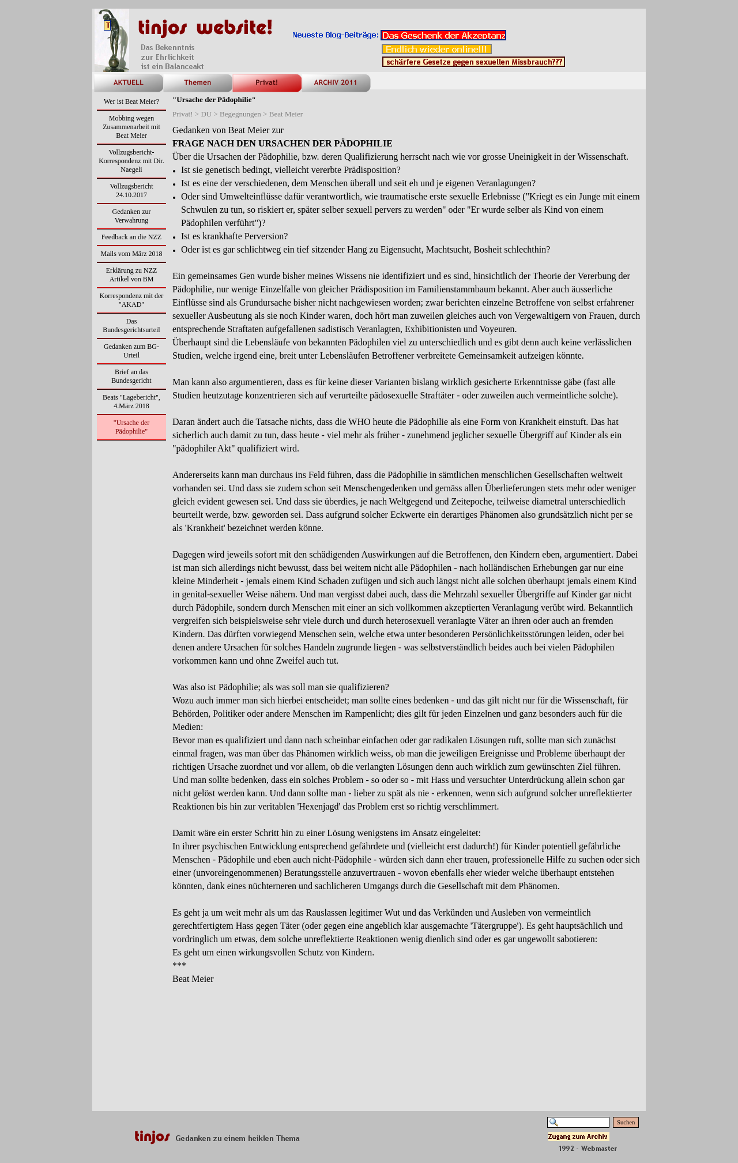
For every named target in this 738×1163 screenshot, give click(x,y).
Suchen (626, 1122)
